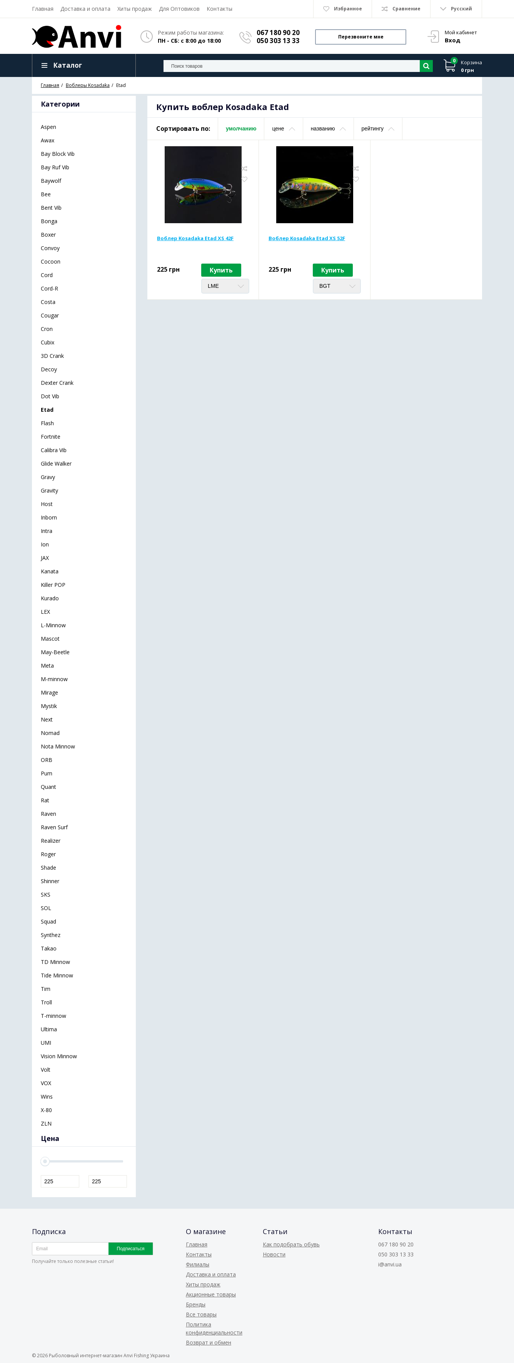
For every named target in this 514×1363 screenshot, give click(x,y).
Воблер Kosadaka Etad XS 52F (307, 238)
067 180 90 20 (278, 32)
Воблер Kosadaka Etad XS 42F (195, 238)
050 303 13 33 (278, 40)
